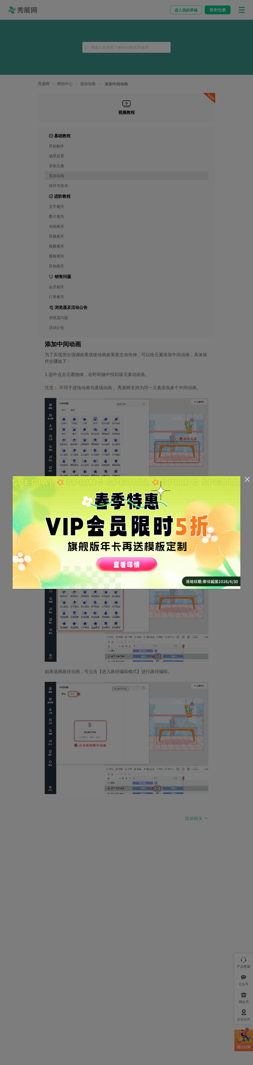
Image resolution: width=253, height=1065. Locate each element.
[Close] (247, 479)
